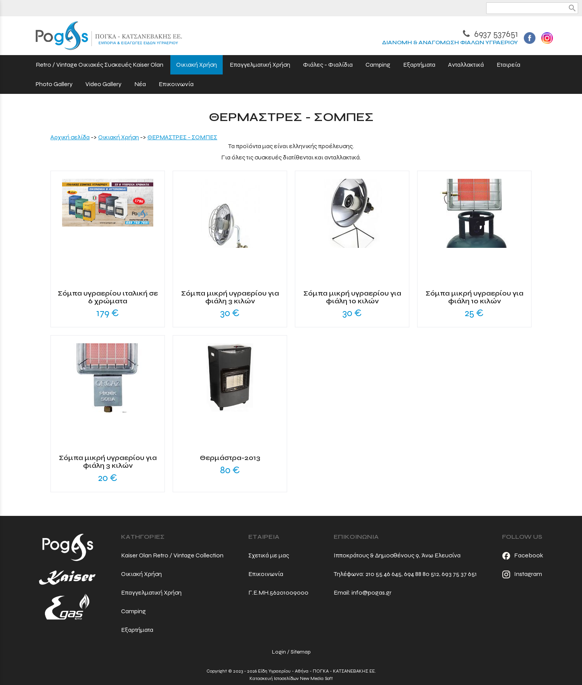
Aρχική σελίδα (70, 137)
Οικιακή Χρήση (118, 137)
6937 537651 (490, 34)
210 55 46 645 (383, 574)
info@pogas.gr (371, 592)
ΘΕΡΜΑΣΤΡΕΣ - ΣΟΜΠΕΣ (182, 137)
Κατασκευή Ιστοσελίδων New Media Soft (291, 678)
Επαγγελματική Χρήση (151, 592)
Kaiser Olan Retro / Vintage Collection (172, 555)
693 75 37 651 (459, 574)
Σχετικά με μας (268, 555)
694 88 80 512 (421, 574)
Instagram (522, 574)
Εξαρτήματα (137, 629)
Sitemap (300, 652)
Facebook (522, 555)
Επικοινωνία (265, 574)
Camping (133, 611)
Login (279, 652)
